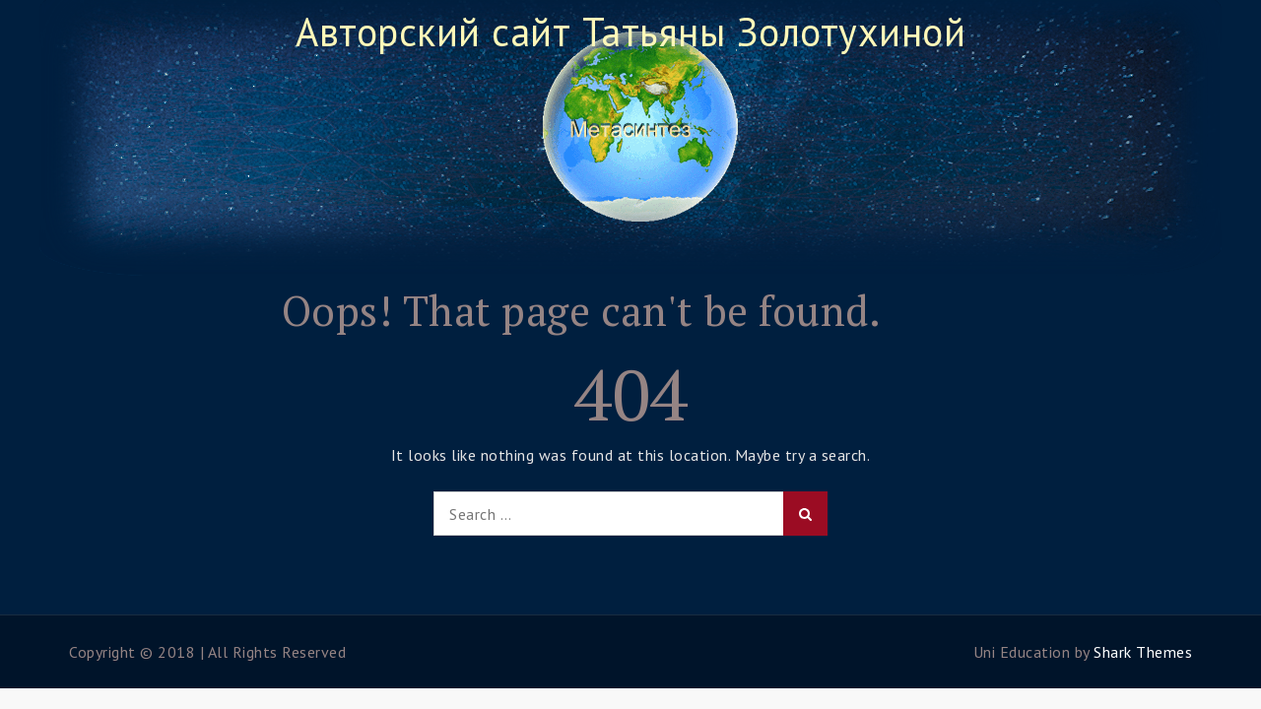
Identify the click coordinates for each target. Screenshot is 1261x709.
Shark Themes (1143, 652)
